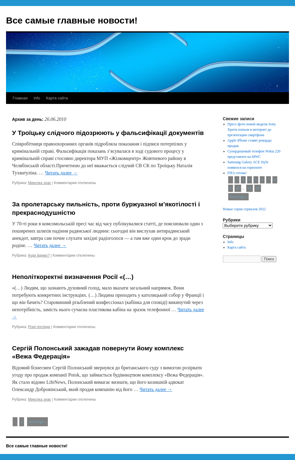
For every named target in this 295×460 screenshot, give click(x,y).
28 (249, 188)
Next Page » (37, 422)
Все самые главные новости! (72, 20)
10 (238, 188)
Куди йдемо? (39, 255)
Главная (20, 98)
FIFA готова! (237, 173)
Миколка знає (39, 183)
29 (257, 188)
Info (36, 98)
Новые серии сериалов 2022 (244, 209)
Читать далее (61, 172)
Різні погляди (39, 327)
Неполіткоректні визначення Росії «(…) (72, 276)
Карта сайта (57, 98)
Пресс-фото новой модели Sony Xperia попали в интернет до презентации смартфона (252, 129)
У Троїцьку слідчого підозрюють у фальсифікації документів (108, 132)
